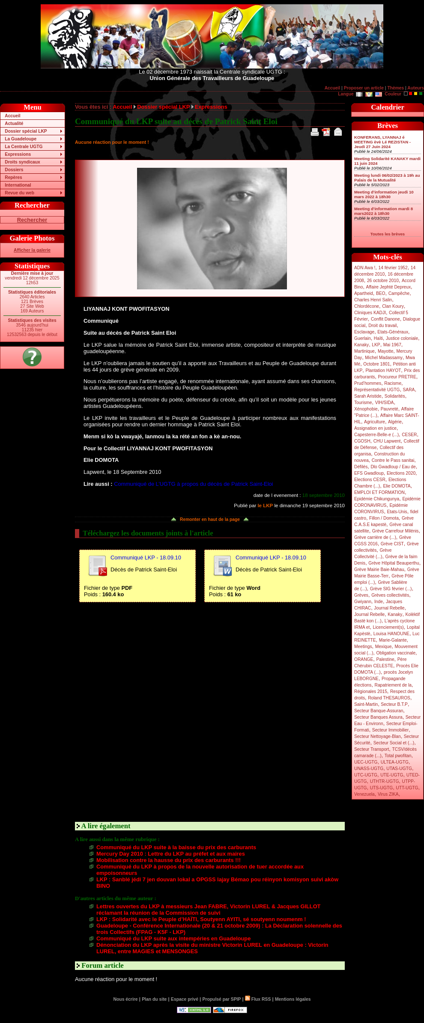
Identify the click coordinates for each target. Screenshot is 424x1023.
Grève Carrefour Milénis (395, 531)
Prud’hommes (367, 383)
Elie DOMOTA (396, 486)
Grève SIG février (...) (391, 588)
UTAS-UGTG (399, 768)
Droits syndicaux (22, 162)
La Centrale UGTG (23, 146)
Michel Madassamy (384, 357)
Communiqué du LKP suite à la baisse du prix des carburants (176, 847)
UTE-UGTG (391, 775)
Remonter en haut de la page (210, 519)
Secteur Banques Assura (378, 717)
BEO (380, 293)
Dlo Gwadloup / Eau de (392, 466)
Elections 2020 (401, 473)
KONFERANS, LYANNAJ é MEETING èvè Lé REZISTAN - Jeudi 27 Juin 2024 (382, 142)
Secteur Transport (371, 749)
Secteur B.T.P (394, 704)
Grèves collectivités (390, 595)
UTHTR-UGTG (384, 781)
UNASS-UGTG (368, 768)
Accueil (332, 88)
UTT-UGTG (407, 787)
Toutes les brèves (387, 234)
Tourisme (363, 402)
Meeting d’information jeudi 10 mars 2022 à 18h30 (384, 194)
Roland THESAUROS (389, 698)
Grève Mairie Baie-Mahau (379, 569)
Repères (13, 177)
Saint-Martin (366, 704)
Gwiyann (362, 601)
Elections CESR (369, 479)
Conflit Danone (385, 319)
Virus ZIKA (388, 794)
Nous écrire (125, 999)
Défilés (360, 466)
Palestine (385, 659)
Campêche (399, 293)
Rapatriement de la (393, 685)
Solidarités (395, 396)
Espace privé (184, 999)
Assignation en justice (375, 428)
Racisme (392, 383)
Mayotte (385, 351)
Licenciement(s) (388, 627)
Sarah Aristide (368, 396)
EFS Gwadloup (369, 473)
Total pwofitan (398, 755)
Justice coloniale (402, 338)
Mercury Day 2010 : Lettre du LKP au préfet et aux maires (170, 854)
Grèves (361, 595)
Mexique (383, 646)
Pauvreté (389, 409)
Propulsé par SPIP (222, 999)
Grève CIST (392, 543)
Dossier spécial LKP (26, 131)
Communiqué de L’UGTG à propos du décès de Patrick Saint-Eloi (193, 484)
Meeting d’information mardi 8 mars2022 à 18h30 (383, 211)
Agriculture (374, 421)
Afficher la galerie (32, 250)
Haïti (378, 338)
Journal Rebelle (389, 608)
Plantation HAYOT (383, 370)
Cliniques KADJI (370, 312)
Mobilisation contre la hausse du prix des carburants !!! (168, 860)
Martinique (364, 351)
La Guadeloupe (20, 139)
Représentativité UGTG (377, 389)
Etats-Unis (397, 511)
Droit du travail (382, 325)
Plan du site (154, 999)
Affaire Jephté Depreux (388, 287)
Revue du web (19, 192)
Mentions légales (293, 999)
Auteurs (415, 88)
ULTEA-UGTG (395, 762)
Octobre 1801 (376, 364)
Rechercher (32, 220)
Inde (378, 601)
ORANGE (363, 659)
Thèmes (395, 88)
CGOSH (362, 441)
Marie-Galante (393, 640)
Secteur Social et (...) (394, 742)
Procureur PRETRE (397, 377)
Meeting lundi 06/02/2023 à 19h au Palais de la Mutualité (387, 177)
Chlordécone (366, 306)
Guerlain (362, 338)
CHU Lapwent (387, 441)
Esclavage (364, 332)
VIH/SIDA (384, 402)
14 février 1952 (392, 267)
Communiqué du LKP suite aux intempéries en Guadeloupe (173, 938)
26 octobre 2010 (383, 280)
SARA (409, 389)
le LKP (265, 505)
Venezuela (364, 794)
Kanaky (361, 344)
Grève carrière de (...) (375, 537)
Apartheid (363, 293)
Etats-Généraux (392, 332)
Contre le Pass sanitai (393, 460)
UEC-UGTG (366, 762)
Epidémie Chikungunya (376, 499)
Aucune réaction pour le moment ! (112, 142)
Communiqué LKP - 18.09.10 (145, 557)
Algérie (395, 421)
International (18, 185)
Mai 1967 (392, 344)
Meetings (363, 646)
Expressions (18, 154)
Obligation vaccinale (395, 653)
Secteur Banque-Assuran (378, 710)
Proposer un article (364, 88)
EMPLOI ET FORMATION (379, 492)
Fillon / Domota (384, 518)
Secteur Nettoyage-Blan (377, 736)
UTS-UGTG (381, 787)
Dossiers (14, 169)
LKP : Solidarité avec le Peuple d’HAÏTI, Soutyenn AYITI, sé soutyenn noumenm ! (201, 919)
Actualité (14, 123)
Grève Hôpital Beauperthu (393, 563)
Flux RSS (258, 999)
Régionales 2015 (370, 691)
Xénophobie (366, 409)
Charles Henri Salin (373, 299)
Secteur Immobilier (390, 730)
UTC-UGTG (365, 775)
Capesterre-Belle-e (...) (376, 434)
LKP (376, 344)
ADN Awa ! (364, 267)
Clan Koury (393, 306)
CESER (409, 434)
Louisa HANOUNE (391, 633)
